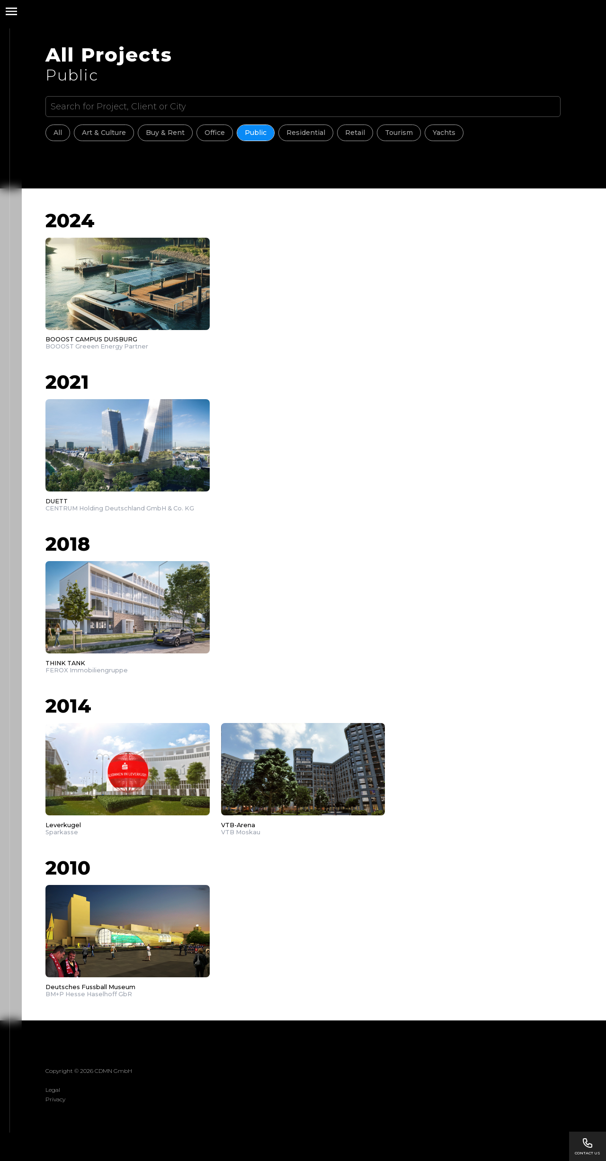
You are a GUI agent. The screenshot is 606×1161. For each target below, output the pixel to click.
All (57, 132)
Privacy (55, 1099)
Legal (52, 1089)
